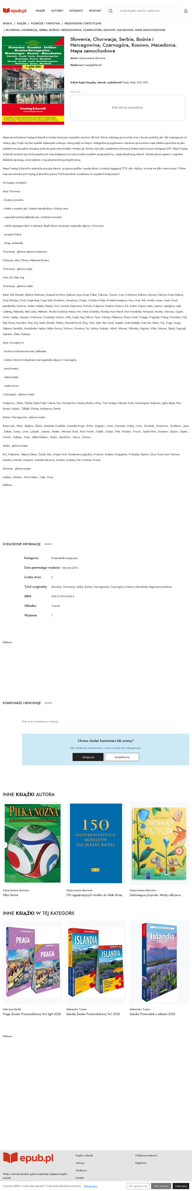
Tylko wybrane (161, 1186)
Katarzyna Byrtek (12, 1009)
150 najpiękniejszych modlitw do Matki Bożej (94, 895)
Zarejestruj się (122, 757)
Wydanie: (30, 615)
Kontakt (95, 11)
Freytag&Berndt (92, 65)
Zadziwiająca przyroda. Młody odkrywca (155, 895)
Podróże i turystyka (45, 23)
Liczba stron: (33, 577)
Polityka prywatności (146, 1155)
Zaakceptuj (181, 1186)
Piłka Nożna (10, 895)
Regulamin (141, 1163)
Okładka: (30, 606)
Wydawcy (76, 11)
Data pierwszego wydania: (42, 567)
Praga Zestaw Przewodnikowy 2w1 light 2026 (32, 1014)
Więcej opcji (90, 1186)
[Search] (110, 11)
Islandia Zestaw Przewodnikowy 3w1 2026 (93, 1014)
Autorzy (57, 11)
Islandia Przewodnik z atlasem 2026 (152, 1014)
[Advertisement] (96, 513)
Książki (40, 11)
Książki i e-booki (84, 1155)
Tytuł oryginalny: (35, 586)
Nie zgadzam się (138, 1186)
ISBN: (28, 596)
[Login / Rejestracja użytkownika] (185, 10)
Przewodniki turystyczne (82, 23)
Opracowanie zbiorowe (92, 58)
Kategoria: (31, 558)
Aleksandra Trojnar (76, 1009)
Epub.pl (8, 23)
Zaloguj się (88, 757)
